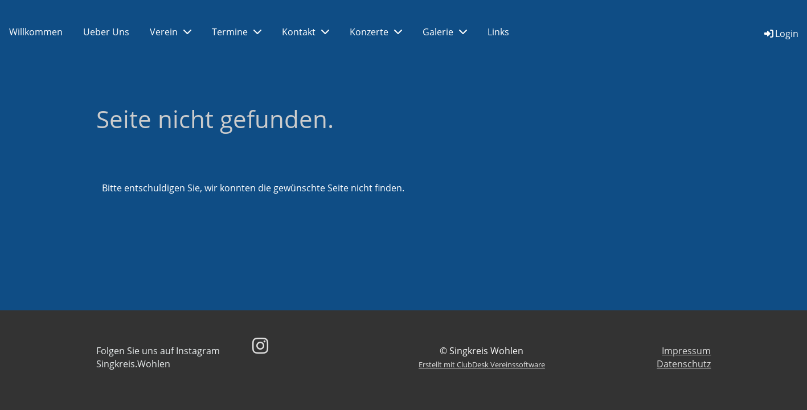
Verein (170, 32)
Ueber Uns (106, 32)
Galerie (445, 32)
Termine (236, 32)
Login (780, 33)
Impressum (686, 351)
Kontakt (305, 32)
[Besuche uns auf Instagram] (260, 345)
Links (498, 32)
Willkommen (36, 32)
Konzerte (376, 32)
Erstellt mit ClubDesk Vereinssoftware (482, 364)
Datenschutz (684, 364)
